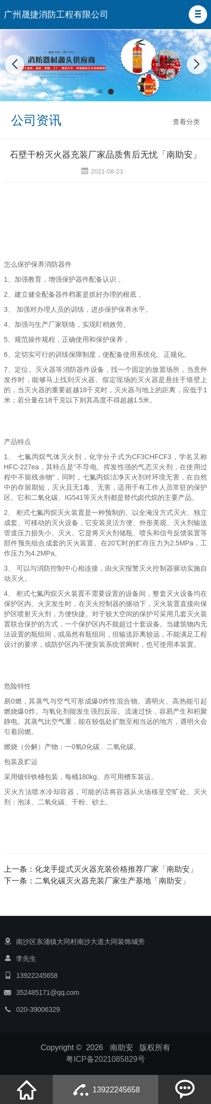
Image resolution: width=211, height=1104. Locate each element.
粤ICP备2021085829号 (105, 1059)
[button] (198, 14)
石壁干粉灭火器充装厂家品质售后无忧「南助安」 (105, 155)
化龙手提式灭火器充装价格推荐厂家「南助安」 (116, 869)
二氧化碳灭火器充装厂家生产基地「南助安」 (112, 881)
